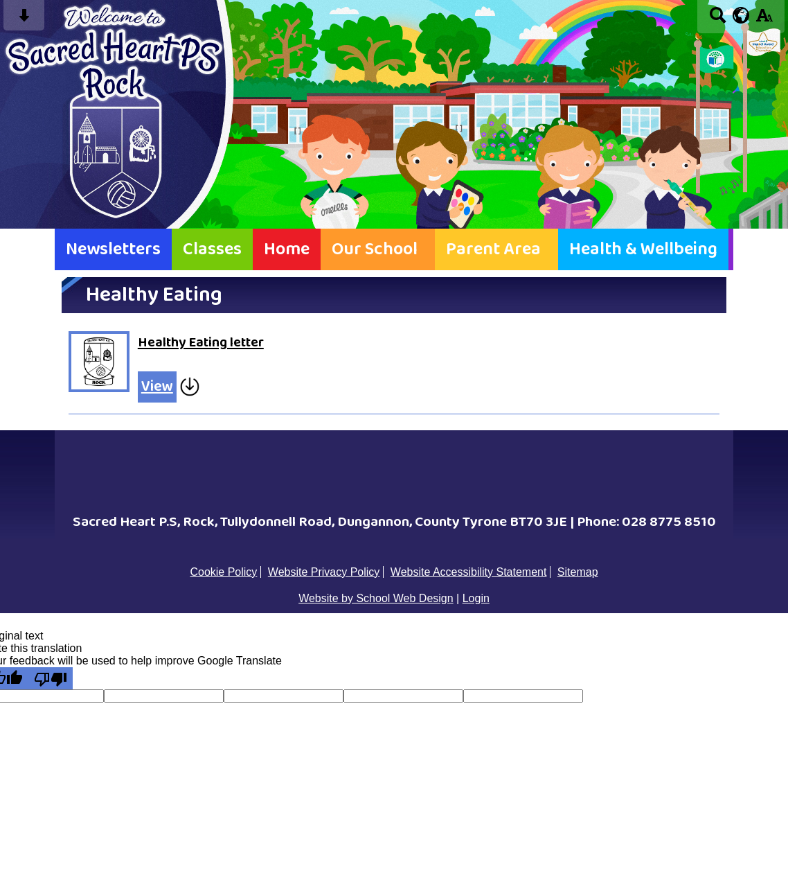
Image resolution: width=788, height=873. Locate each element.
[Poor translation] (50, 678)
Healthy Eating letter (201, 342)
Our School (375, 249)
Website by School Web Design (376, 598)
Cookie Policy (223, 572)
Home (287, 249)
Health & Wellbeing (643, 249)
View (157, 387)
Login (476, 598)
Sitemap (577, 572)
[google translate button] (741, 15)
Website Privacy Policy (324, 572)
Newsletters (113, 249)
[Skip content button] (24, 20)
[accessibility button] (764, 20)
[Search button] (718, 20)
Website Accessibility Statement (469, 572)
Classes (212, 249)
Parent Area (493, 249)
